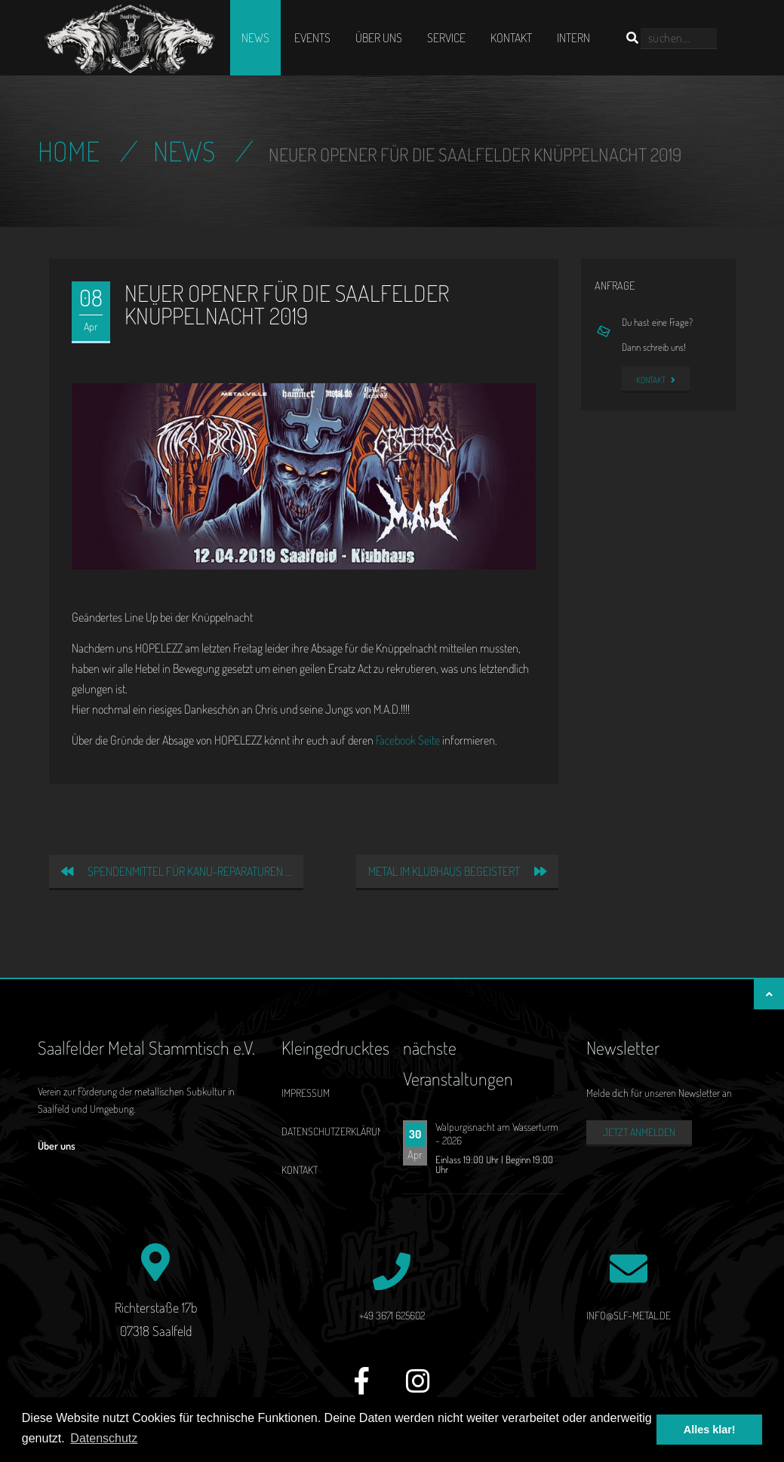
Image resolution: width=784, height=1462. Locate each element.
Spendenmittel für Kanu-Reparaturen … (176, 871)
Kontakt (511, 37)
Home (69, 151)
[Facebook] (362, 1389)
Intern (573, 37)
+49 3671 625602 (392, 1315)
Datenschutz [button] (103, 1438)
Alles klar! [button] (710, 1430)
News (255, 37)
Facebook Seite (408, 740)
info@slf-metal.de (628, 1315)
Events (312, 37)
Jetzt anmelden (639, 1132)
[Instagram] (418, 1389)
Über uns (378, 37)
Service (446, 37)
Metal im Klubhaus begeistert (457, 871)
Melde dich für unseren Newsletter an (659, 1092)
